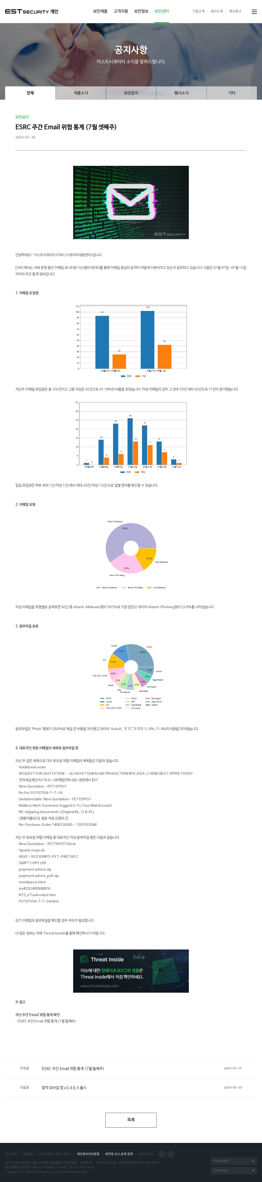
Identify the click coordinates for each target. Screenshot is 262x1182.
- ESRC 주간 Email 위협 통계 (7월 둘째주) (45, 1021)
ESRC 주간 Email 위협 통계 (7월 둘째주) (131, 1068)
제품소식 (81, 93)
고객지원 (121, 11)
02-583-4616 (84, 1167)
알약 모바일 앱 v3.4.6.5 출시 (131, 1087)
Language (233, 1171)
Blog (170, 1154)
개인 (54, 11)
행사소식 (181, 93)
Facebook (162, 1154)
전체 (30, 93)
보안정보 (141, 11)
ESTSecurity (27, 11)
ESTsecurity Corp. (45, 1172)
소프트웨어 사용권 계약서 (55, 1154)
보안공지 (131, 93)
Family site (233, 1161)
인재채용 (27, 1154)
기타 (231, 93)
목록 (131, 1120)
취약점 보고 (145, 1154)
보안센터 (162, 11)
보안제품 (100, 11)
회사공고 (235, 11)
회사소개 (217, 11)
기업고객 (198, 11)
